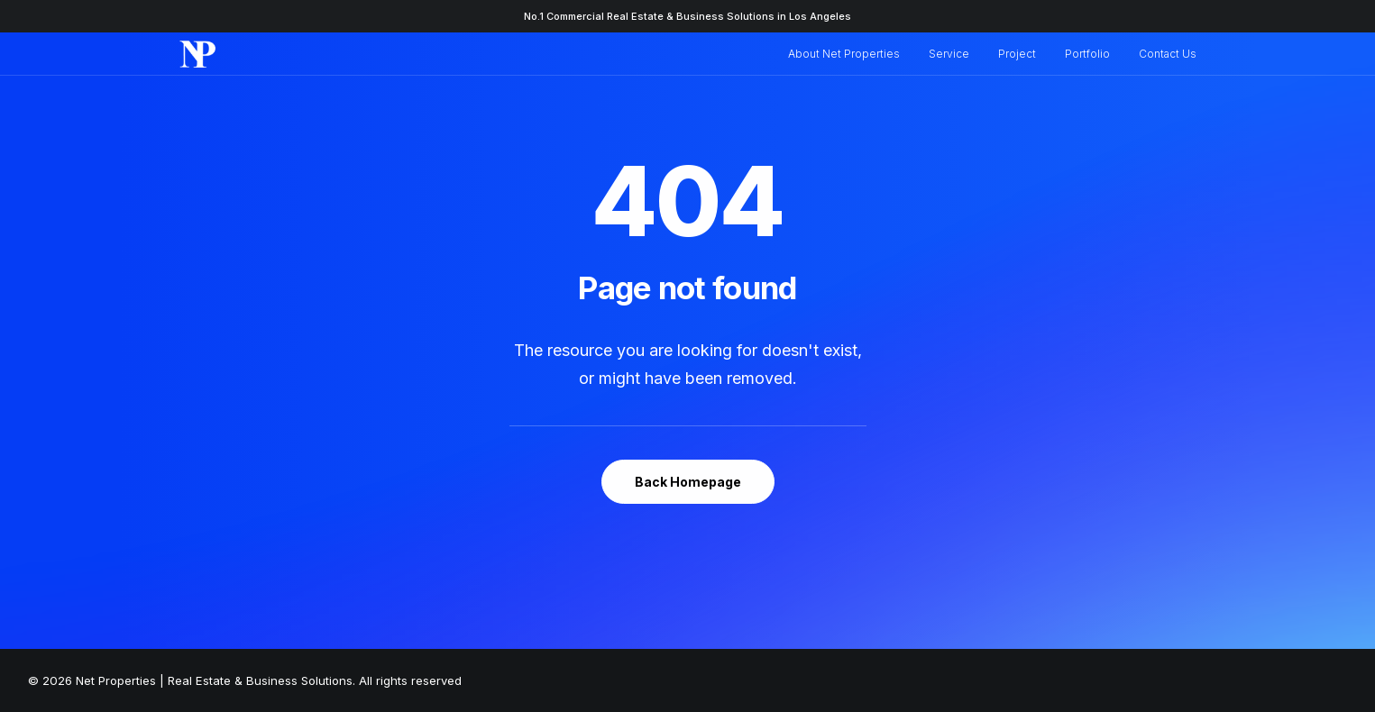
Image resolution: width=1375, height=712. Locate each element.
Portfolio (1087, 53)
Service (949, 53)
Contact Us (1167, 53)
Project (1017, 53)
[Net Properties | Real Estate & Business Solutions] (197, 54)
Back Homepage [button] (688, 481)
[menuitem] (850, 54)
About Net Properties (844, 53)
